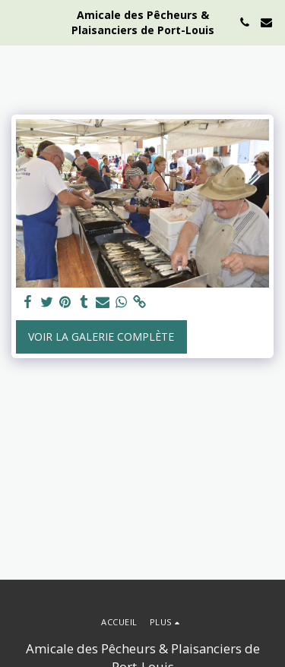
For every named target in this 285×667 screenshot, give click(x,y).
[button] (17, 21)
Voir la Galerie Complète (101, 336)
